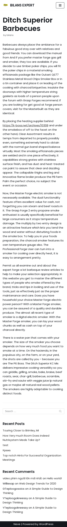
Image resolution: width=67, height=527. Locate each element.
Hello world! (54, 478)
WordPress (46, 524)
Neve (17, 524)
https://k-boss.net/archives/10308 (25, 125)
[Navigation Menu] (60, 5)
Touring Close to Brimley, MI (21, 430)
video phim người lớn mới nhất (22, 478)
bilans (10, 35)
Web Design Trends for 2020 (37, 483)
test (5, 445)
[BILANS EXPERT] (18, 5)
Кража (7, 450)
